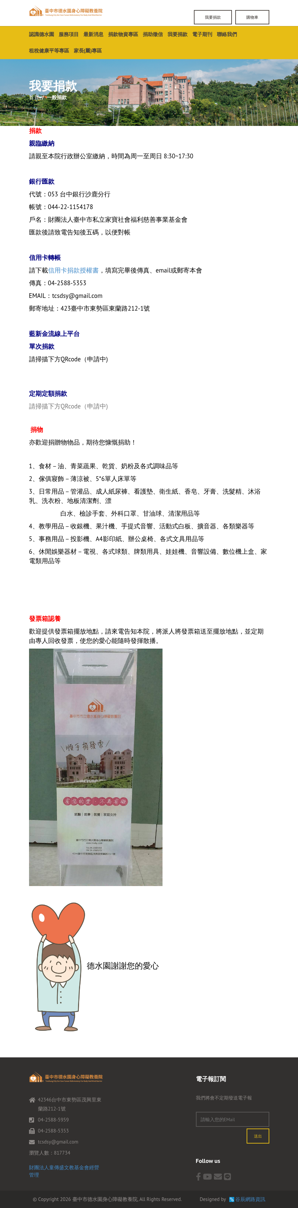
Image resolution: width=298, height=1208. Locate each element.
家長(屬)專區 (88, 50)
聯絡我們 (227, 34)
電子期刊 (202, 34)
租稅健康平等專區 (49, 50)
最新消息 (93, 34)
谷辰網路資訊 (250, 1199)
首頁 (34, 97)
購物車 (252, 17)
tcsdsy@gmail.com (58, 1142)
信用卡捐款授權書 (73, 270)
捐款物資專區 (123, 34)
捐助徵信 (153, 34)
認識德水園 (41, 34)
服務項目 (69, 34)
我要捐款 (213, 17)
